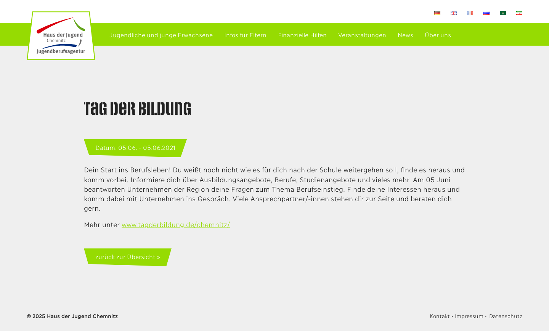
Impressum (469, 315)
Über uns (438, 34)
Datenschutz (505, 315)
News (405, 34)
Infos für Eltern (245, 34)
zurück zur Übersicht (125, 256)
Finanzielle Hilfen (302, 34)
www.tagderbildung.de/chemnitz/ (176, 224)
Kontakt (439, 315)
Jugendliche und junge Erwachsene (161, 34)
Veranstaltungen (362, 34)
